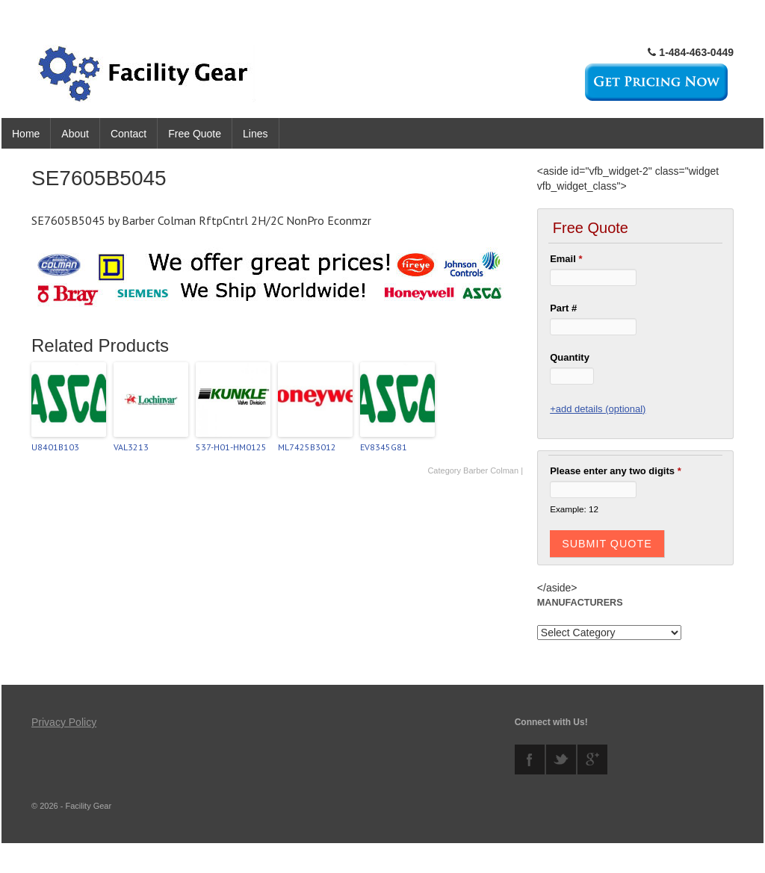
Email (566, 258)
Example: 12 (574, 509)
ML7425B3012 (307, 447)
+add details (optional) (597, 408)
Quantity (569, 357)
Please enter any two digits (615, 470)
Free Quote (194, 134)
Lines (255, 134)
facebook (530, 759)
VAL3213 (131, 447)
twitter (561, 759)
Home (26, 134)
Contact (128, 134)
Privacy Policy (63, 722)
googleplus (592, 759)
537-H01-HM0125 (231, 447)
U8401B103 (55, 447)
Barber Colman (490, 470)
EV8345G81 (383, 447)
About (75, 134)
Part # (563, 308)
